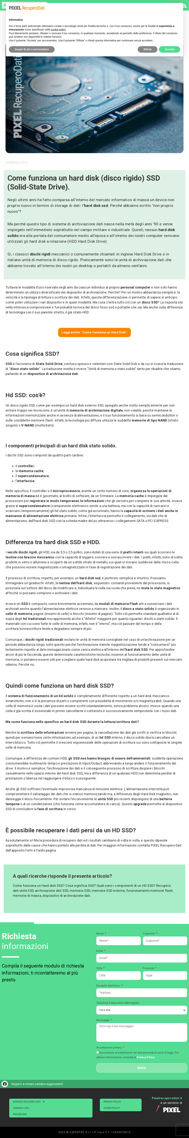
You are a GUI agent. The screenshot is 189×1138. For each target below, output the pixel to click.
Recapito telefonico (108, 985)
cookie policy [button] (58, 29)
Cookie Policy (112, 1108)
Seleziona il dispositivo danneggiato (118, 1002)
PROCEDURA (20, 1114)
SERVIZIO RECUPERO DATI (29, 1102)
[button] (178, 9)
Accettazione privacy (109, 1047)
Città (99, 968)
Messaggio (103, 1020)
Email (100, 951)
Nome (100, 933)
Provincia (149, 968)
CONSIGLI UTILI (21, 1108)
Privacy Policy (112, 1101)
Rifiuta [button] (148, 49)
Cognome (149, 933)
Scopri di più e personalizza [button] (32, 49)
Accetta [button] (169, 49)
